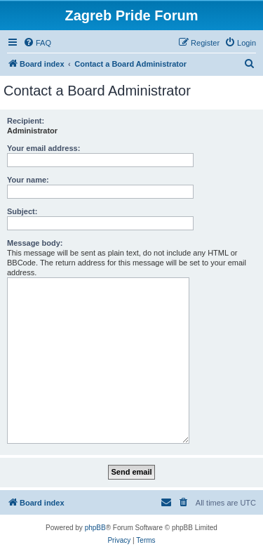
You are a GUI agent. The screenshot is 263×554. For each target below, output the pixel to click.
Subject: (22, 211)
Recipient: (25, 121)
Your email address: (43, 148)
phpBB (95, 528)
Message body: (34, 243)
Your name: (28, 180)
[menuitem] (37, 42)
